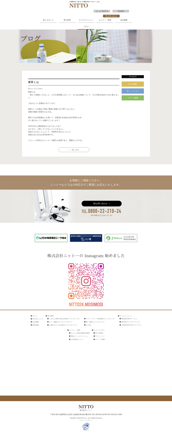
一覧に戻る (74, 150)
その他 (88, 325)
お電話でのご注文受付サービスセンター (63, 325)
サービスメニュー (86, 20)
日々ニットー (100, 336)
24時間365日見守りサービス (131, 325)
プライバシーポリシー (86, 420)
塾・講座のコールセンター (95, 322)
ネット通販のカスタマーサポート (60, 322)
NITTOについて (38, 319)
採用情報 (121, 11)
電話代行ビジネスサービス (130, 322)
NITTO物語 (132, 84)
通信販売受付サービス (129, 319)
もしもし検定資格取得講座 (80, 333)
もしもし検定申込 (102, 11)
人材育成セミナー (77, 339)
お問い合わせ (111, 16)
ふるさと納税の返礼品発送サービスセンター (64, 319)
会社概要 (123, 20)
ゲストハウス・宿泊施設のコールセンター (101, 319)
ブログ (86, 27)
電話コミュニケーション (79, 336)
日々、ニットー (133, 91)
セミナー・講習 (105, 20)
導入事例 (67, 20)
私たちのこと (48, 20)
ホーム (35, 316)
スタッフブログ (99, 330)
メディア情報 (132, 98)
